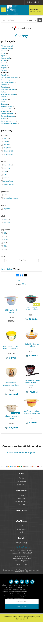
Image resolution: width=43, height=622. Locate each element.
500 (5, 243)
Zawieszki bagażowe (8, 116)
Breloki (4, 53)
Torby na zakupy (7, 106)
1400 (5, 240)
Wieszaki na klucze (8, 109)
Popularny (7, 222)
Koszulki (4, 60)
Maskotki (4, 70)
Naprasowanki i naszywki (10, 77)
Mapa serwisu (21, 481)
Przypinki (5, 99)
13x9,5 (6, 141)
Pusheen (6, 178)
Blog (21, 515)
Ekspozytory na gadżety (10, 123)
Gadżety (21, 36)
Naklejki (5, 75)
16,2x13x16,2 (8, 154)
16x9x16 (6, 138)
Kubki (4, 63)
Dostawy (21, 495)
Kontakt (21, 538)
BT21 (5, 171)
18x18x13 (7, 145)
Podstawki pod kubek (9, 90)
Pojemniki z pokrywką (9, 94)
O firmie (21, 478)
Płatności (21, 498)
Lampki (4, 65)
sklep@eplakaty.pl (22, 543)
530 (5, 236)
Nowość (6, 219)
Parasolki (5, 85)
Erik (5, 195)
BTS (5, 175)
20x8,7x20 (7, 148)
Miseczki (5, 73)
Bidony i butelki (7, 48)
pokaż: (18, 284)
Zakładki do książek (8, 114)
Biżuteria (5, 51)
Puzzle (3, 102)
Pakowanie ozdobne (9, 82)
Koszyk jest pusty (21, 28)
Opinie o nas (21, 485)
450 (5, 249)
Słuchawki (5, 104)
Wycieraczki (6, 111)
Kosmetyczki (6, 58)
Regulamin (21, 505)
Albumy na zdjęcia (8, 46)
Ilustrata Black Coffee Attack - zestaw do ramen (32, 383)
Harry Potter (8, 165)
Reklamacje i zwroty (21, 502)
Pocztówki (5, 87)
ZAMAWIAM (21, 607)
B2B (21, 526)
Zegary (4, 119)
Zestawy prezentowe (9, 121)
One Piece (7, 168)
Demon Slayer (8, 184)
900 (5, 233)
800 (5, 246)
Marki (21, 532)
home (3, 269)
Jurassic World (8, 181)
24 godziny (7, 209)
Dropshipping (21, 529)
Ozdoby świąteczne (8, 80)
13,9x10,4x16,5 (8, 151)
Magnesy (5, 68)
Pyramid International (11, 198)
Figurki (4, 56)
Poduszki (4, 92)
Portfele (4, 97)
